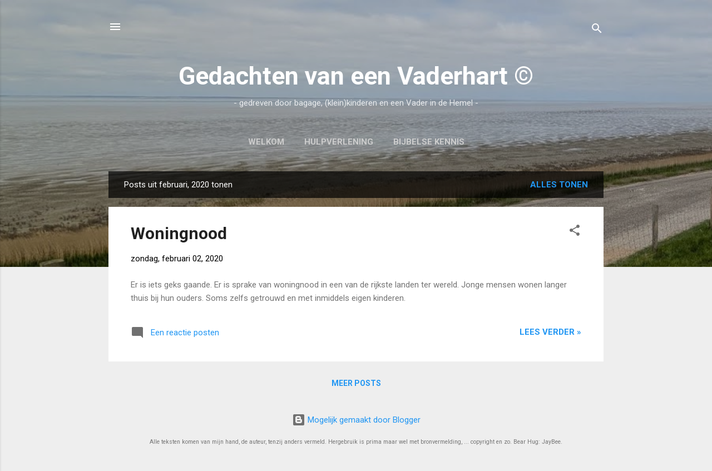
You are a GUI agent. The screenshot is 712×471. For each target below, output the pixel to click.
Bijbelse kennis (428, 142)
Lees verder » (550, 332)
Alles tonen (559, 185)
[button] (574, 232)
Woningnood (179, 233)
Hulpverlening (338, 142)
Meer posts (356, 383)
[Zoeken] (597, 30)
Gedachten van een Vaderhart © (356, 76)
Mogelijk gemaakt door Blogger (356, 420)
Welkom (266, 142)
